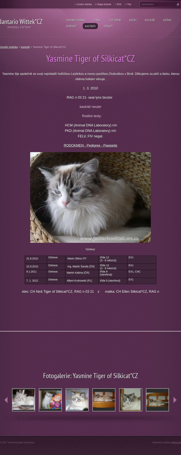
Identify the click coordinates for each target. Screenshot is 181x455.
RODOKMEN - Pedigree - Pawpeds (90, 145)
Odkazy (108, 26)
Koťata (167, 20)
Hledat (177, 4)
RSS (119, 4)
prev (6, 400)
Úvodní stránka (76, 20)
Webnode (176, 442)
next (175, 400)
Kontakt (71, 26)
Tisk (129, 4)
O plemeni (115, 20)
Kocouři (150, 20)
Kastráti (90, 26)
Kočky (133, 20)
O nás (97, 20)
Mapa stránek (104, 4)
